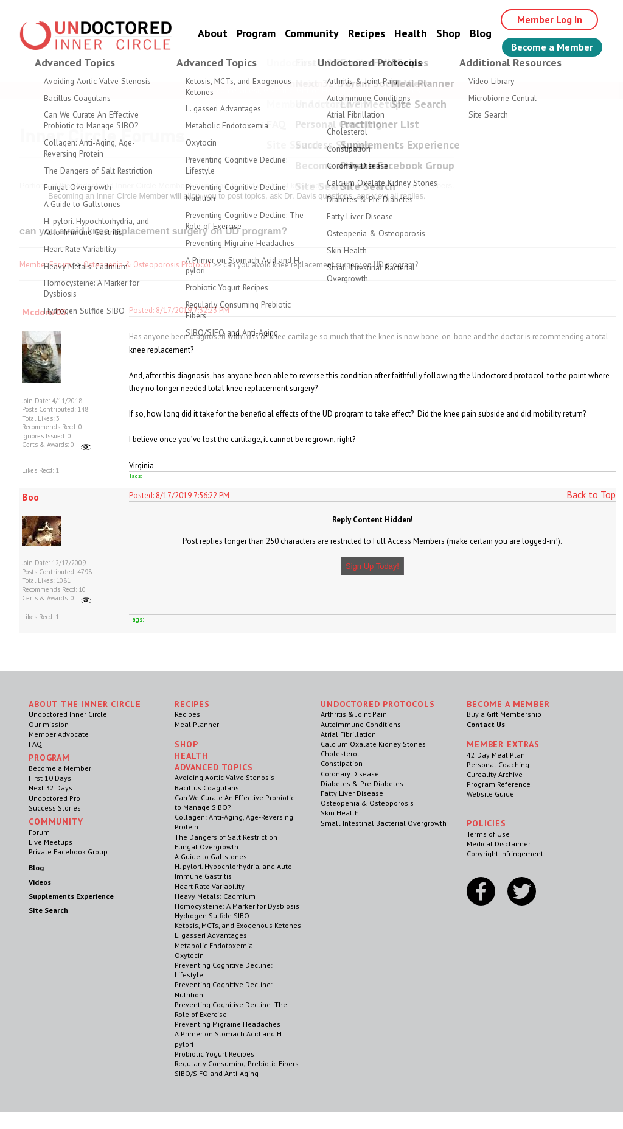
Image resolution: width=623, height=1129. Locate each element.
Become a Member (552, 47)
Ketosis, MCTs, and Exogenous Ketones (238, 925)
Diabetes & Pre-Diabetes (362, 783)
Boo (30, 497)
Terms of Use (488, 834)
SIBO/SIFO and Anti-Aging (217, 1073)
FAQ (35, 743)
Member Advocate (59, 734)
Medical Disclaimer (499, 843)
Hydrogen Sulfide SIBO (212, 915)
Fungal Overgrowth (206, 846)
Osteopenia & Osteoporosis (367, 802)
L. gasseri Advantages (211, 935)
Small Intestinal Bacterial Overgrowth (384, 823)
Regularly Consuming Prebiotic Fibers (237, 1063)
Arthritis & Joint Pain (354, 714)
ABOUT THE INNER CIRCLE (85, 703)
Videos (40, 882)
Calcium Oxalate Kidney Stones (373, 743)
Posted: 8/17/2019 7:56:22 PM (179, 495)
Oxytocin (189, 955)
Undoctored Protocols (378, 703)
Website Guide (490, 793)
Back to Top (591, 494)
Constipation (342, 763)
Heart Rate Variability (210, 886)
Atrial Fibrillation (348, 734)
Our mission (49, 724)
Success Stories (55, 807)
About (213, 33)
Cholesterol (340, 753)
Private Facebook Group (68, 851)
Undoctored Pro (54, 798)
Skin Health (340, 812)
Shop (448, 33)
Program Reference (499, 784)
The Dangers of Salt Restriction (226, 837)
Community (312, 33)
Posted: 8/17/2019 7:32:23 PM (179, 310)
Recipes (366, 33)
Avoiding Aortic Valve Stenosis (224, 777)
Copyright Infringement (505, 853)
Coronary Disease (350, 773)
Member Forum (45, 264)
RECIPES (192, 703)
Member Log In (549, 19)
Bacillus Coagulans (207, 787)
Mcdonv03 (44, 312)
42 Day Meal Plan (496, 754)
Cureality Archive (495, 774)
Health (410, 33)
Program (256, 33)
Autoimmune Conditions (361, 724)
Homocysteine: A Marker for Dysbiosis (237, 905)
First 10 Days (50, 778)
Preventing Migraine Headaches (227, 1024)
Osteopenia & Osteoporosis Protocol (147, 264)
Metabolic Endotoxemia (214, 945)
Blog (481, 33)
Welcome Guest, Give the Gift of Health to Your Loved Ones (311, 90)
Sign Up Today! (372, 566)
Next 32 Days (50, 787)
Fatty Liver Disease (352, 793)
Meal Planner (197, 724)
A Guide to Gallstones (211, 856)
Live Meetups (50, 841)
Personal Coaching (498, 764)
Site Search (48, 910)
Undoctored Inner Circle (68, 714)
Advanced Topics (214, 767)
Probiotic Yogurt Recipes (214, 1053)
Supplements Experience (71, 896)
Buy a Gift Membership (504, 714)
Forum (39, 832)
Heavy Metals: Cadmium (215, 896)
